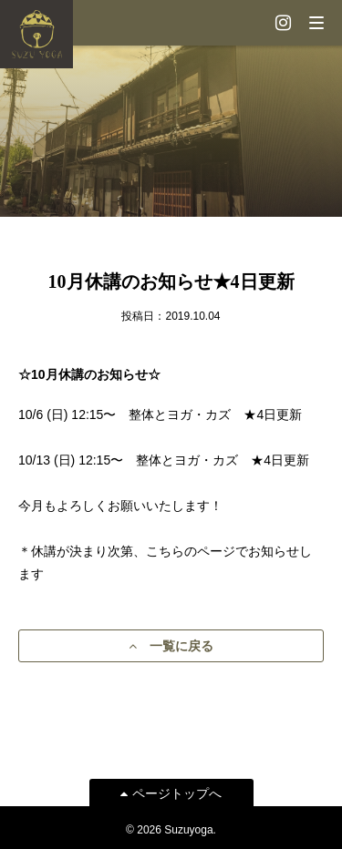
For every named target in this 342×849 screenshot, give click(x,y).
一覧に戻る (171, 646)
